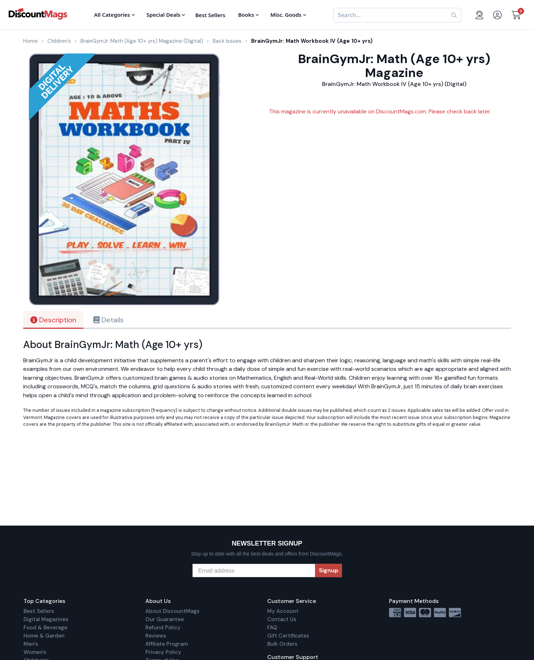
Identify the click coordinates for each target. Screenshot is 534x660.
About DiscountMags (172, 611)
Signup (328, 570)
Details (108, 319)
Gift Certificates (288, 635)
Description (53, 319)
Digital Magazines (46, 619)
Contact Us (281, 619)
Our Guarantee (164, 619)
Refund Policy (163, 627)
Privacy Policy (163, 652)
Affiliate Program (166, 644)
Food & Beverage (45, 627)
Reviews (155, 635)
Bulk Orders (282, 644)
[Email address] (253, 570)
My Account (283, 611)
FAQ (272, 627)
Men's (31, 644)
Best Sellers (39, 611)
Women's (35, 652)
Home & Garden (44, 635)
